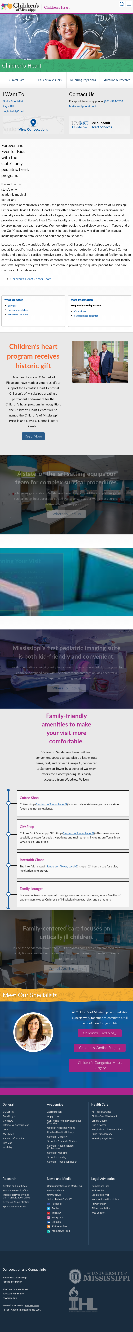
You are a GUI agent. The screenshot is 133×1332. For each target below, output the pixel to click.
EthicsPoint (98, 1190)
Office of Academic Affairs (61, 1128)
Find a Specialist (13, 101)
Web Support (98, 1213)
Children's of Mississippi (104, 1116)
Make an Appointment (82, 106)
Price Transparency (102, 1134)
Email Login (9, 1116)
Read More (33, 436)
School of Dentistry (57, 1137)
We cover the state (18, 314)
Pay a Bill (8, 106)
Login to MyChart (13, 111)
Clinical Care (16, 80)
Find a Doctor (99, 1125)
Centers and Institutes (15, 1186)
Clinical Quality (99, 1121)
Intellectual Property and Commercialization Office (16, 1196)
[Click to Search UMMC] (122, 4)
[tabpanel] (66, 34)
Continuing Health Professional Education (64, 1122)
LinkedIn (54, 1222)
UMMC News (54, 1195)
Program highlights (18, 310)
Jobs (5, 1129)
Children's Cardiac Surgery (100, 1047)
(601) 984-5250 (113, 101)
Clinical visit (80, 311)
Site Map (7, 1143)
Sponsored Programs (14, 1206)
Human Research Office (15, 1190)
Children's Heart (56, 7)
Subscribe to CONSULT (59, 1199)
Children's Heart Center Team (30, 279)
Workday (7, 1147)
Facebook (54, 1204)
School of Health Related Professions (60, 1147)
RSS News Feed (57, 1226)
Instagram (55, 1217)
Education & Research (116, 80)
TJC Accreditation (101, 1208)
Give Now (8, 1121)
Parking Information (14, 1138)
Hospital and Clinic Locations (107, 1129)
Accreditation (54, 1112)
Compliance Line (100, 1186)
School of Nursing (56, 1157)
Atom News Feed (58, 1231)
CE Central (8, 1112)
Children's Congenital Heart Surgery (100, 1065)
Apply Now (53, 1116)
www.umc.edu (10, 1298)
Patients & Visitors (49, 80)
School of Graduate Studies (62, 1141)
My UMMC (8, 1134)
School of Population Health (62, 1162)
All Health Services (101, 1112)
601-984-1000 (32, 1305)
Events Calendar (56, 1190)
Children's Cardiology (100, 1033)
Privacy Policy (99, 1204)
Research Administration (16, 1202)
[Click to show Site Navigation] (129, 4)
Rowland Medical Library (60, 1132)
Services (12, 305)
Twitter (53, 1208)
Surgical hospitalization (86, 315)
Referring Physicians (83, 80)
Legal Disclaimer (100, 1195)
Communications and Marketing (64, 1186)
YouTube (54, 1213)
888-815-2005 (34, 1310)
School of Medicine (57, 1153)
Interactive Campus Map (16, 1125)
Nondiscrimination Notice (105, 1199)
